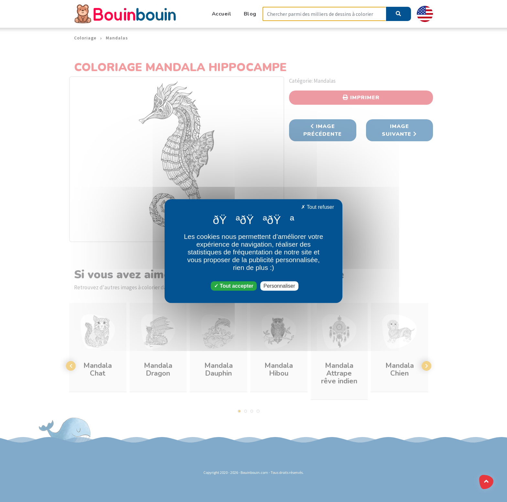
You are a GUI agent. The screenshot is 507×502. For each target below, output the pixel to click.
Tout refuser (317, 207)
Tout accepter (233, 286)
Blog (250, 13)
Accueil (222, 13)
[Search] (324, 14)
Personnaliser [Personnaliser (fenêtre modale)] (279, 286)
